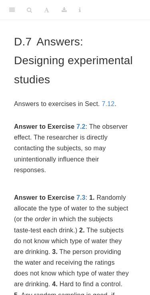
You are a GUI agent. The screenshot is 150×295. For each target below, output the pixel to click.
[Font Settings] (46, 10)
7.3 (81, 197)
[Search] (29, 10)
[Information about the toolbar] (80, 10)
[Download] (64, 10)
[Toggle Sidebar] (12, 10)
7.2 (81, 126)
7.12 (108, 103)
